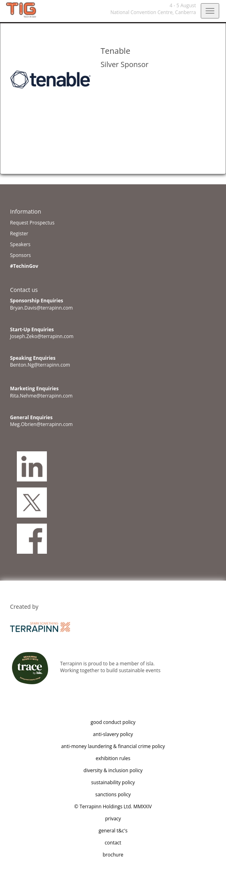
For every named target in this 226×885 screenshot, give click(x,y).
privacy (113, 818)
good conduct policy (113, 722)
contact (113, 842)
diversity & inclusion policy (112, 770)
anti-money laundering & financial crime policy (113, 746)
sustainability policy (113, 782)
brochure (113, 854)
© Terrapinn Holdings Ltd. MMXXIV (112, 806)
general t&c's (113, 830)
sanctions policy (113, 794)
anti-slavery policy (113, 734)
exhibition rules (113, 758)
